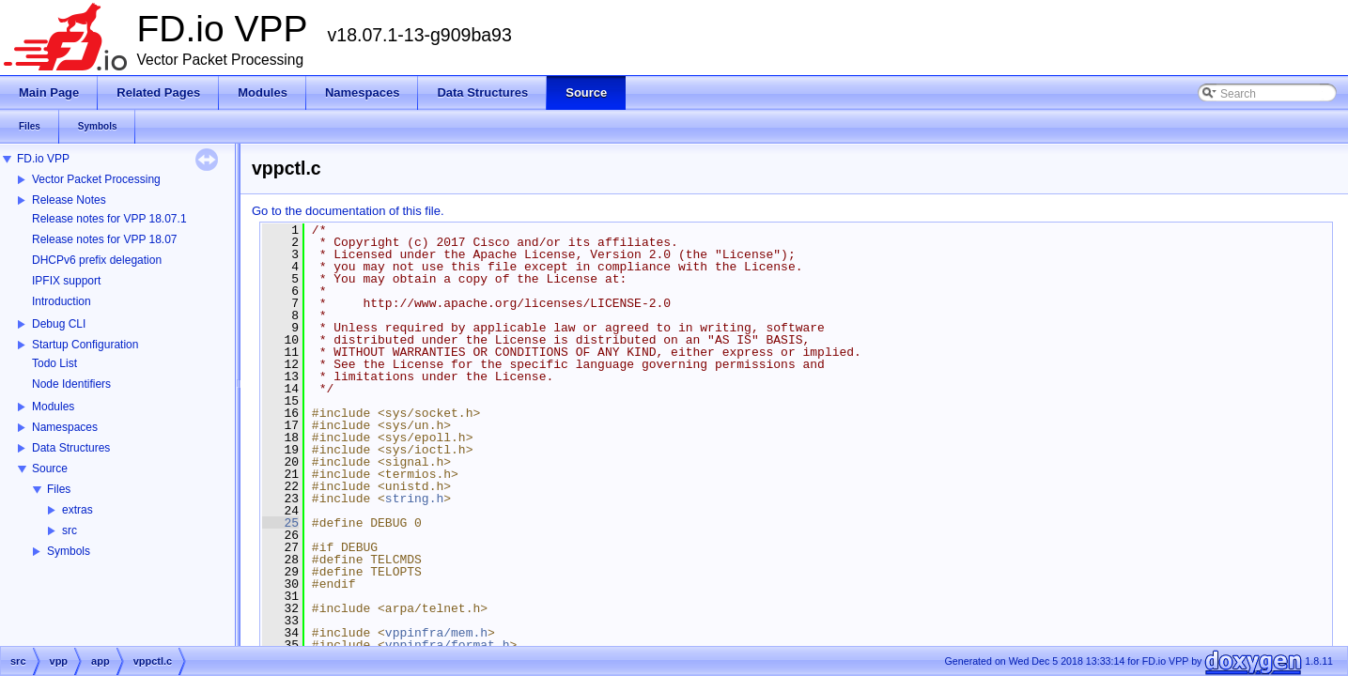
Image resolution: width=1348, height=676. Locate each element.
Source (50, 468)
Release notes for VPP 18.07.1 (109, 218)
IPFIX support (66, 280)
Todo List (54, 363)
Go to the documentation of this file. (348, 211)
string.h (414, 498)
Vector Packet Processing (96, 179)
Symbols (68, 551)
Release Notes (69, 200)
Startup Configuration (85, 344)
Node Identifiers (71, 384)
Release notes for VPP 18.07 (105, 239)
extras (77, 509)
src (69, 530)
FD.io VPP (43, 158)
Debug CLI (58, 323)
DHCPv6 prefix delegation (97, 260)
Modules (53, 406)
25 (280, 523)
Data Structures (71, 447)
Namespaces (65, 427)
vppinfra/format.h (447, 645)
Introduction (61, 301)
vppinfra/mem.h (436, 632)
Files (58, 489)
